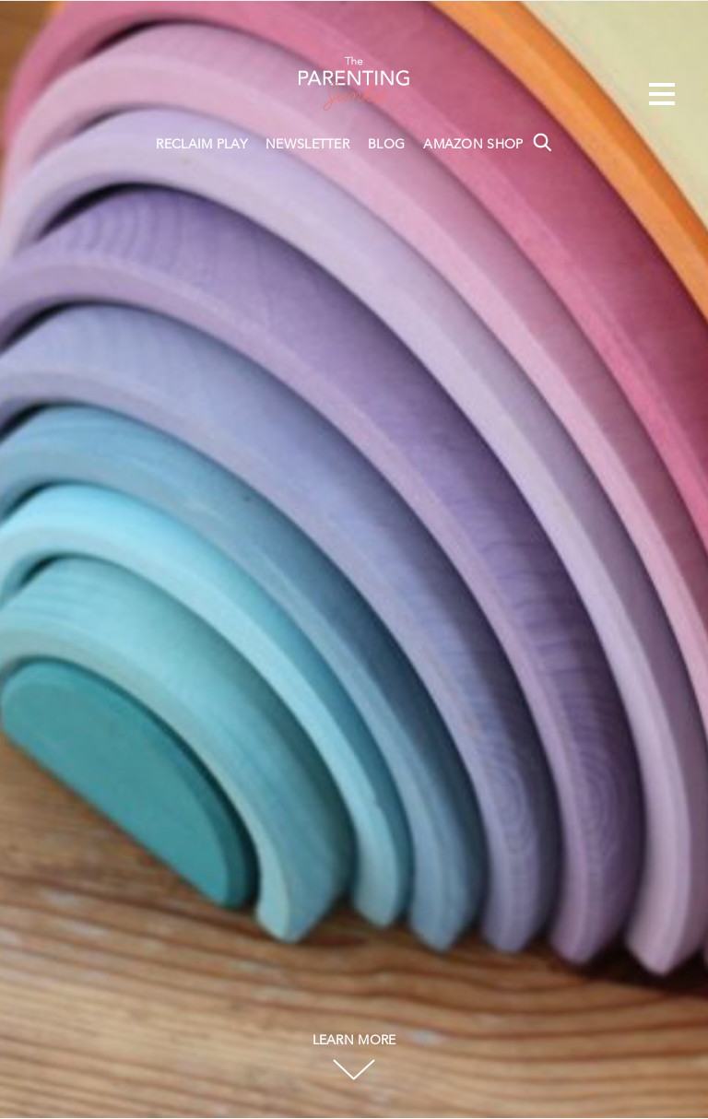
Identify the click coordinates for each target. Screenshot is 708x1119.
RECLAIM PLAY (201, 144)
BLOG (386, 144)
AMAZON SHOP (473, 144)
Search (542, 142)
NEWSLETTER (307, 144)
